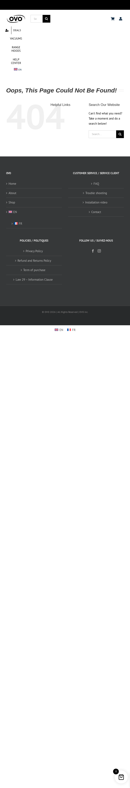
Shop (12, 202)
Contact (96, 212)
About (12, 193)
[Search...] (37, 19)
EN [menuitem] (61, 330)
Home (12, 184)
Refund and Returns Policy (34, 261)
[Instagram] (99, 251)
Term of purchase (34, 270)
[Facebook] (93, 251)
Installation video (96, 202)
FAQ (96, 184)
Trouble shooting (96, 193)
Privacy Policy (34, 251)
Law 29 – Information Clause (34, 279)
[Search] (46, 19)
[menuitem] (18, 69)
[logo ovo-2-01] (16, 16)
